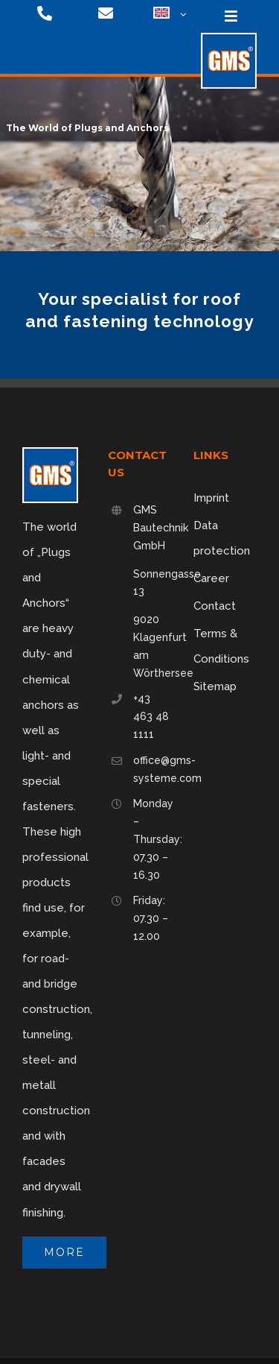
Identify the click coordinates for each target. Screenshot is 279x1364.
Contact (214, 606)
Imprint (211, 498)
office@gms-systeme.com (152, 769)
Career (211, 578)
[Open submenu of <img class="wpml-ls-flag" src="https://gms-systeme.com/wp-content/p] (181, 15)
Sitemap (215, 686)
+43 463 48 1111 (151, 716)
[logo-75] (229, 38)
